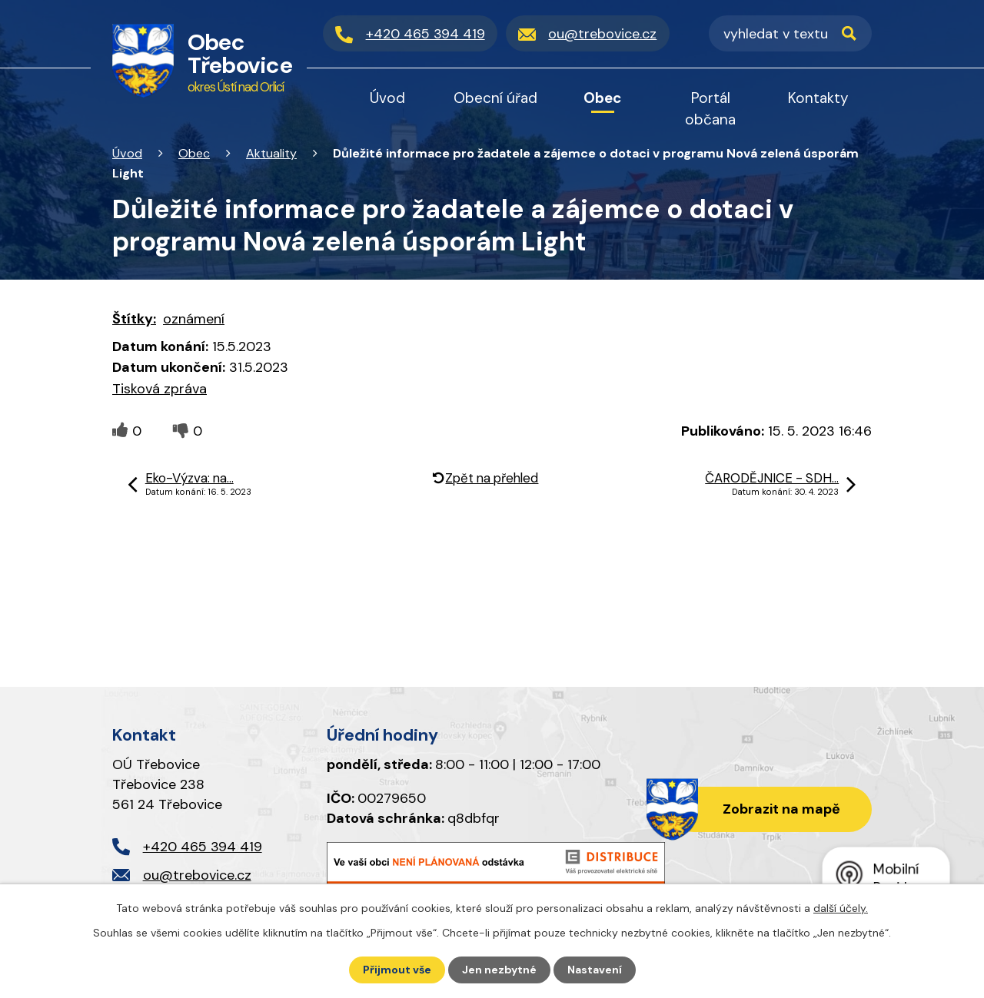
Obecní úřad (495, 98)
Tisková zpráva (159, 389)
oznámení (193, 319)
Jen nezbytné (499, 969)
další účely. (840, 908)
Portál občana (710, 108)
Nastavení (594, 969)
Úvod (127, 153)
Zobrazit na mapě (781, 809)
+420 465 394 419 (202, 846)
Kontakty (818, 98)
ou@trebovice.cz (197, 875)
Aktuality (271, 153)
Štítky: (134, 319)
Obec (194, 153)
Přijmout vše (397, 969)
